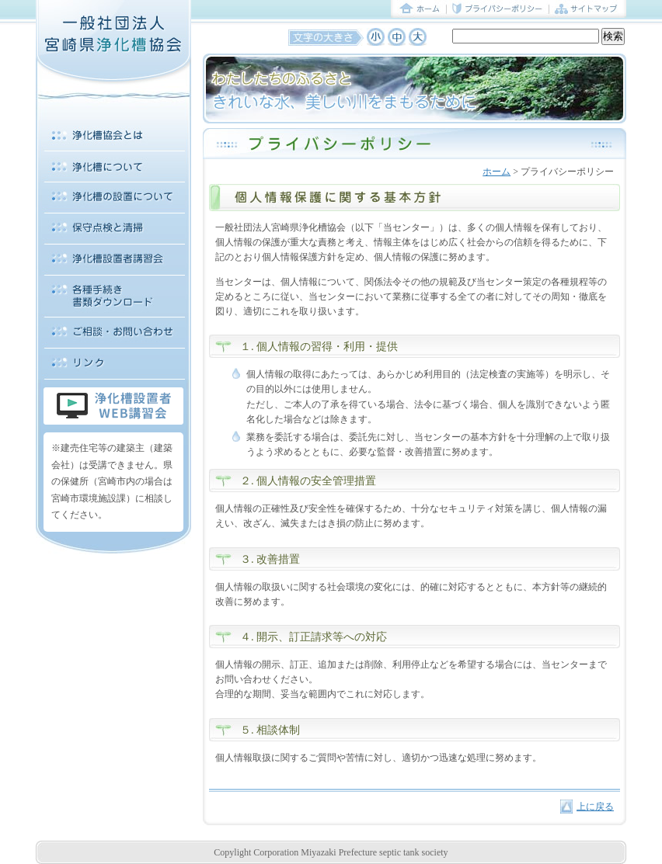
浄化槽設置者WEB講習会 (113, 406)
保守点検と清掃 (113, 229)
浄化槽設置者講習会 (113, 260)
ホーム (419, 9)
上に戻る (595, 806)
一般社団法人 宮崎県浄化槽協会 (113, 42)
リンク (113, 364)
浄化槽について (113, 166)
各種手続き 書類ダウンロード (113, 296)
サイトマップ (587, 9)
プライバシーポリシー (498, 9)
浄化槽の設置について (113, 197)
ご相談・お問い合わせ (113, 333)
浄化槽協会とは (113, 135)
